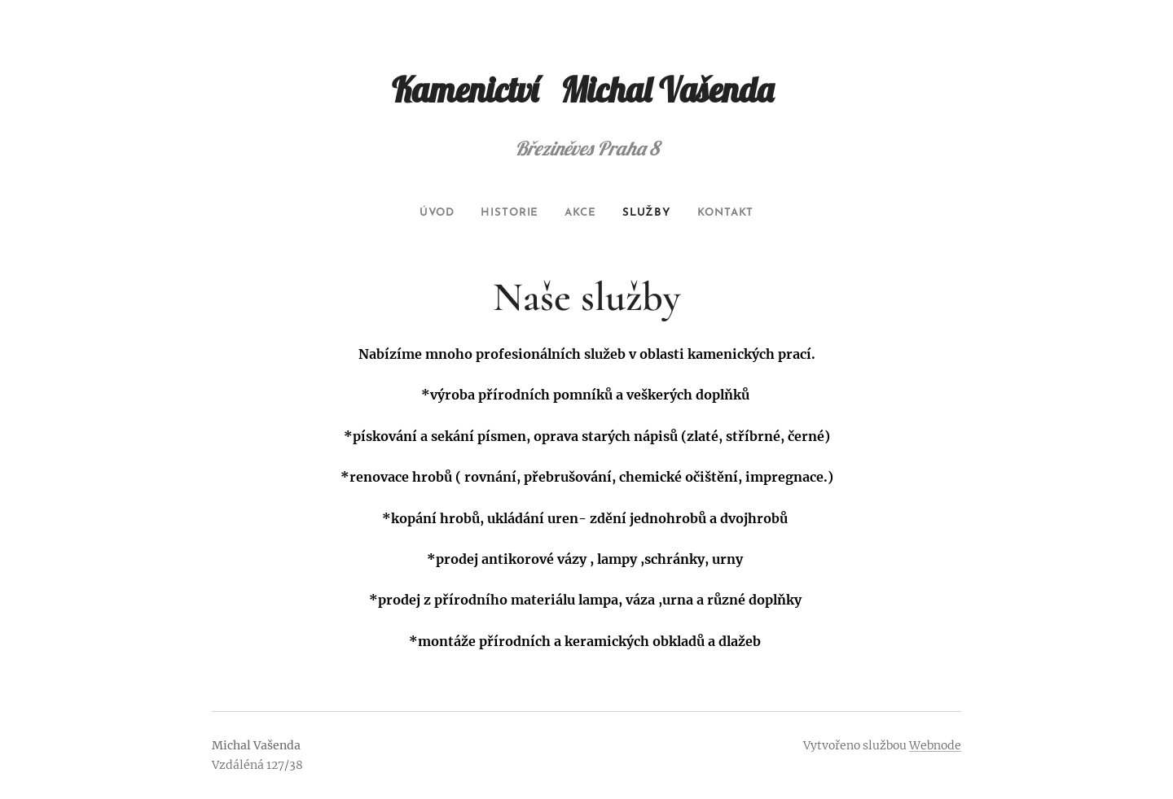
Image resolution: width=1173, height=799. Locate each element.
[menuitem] (427, 213)
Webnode (935, 745)
